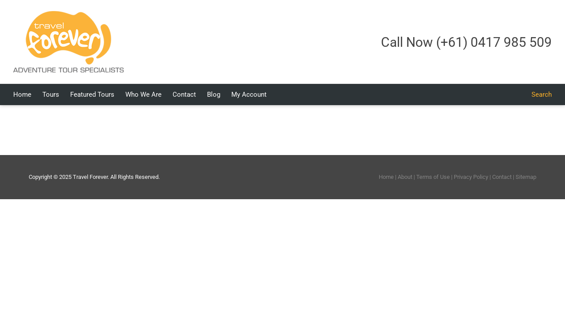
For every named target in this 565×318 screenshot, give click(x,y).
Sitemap (526, 177)
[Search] (541, 94)
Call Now (466, 42)
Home (386, 177)
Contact (502, 177)
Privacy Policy (471, 177)
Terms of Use (433, 177)
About (405, 177)
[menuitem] (32, 94)
